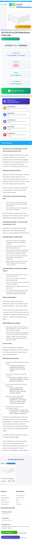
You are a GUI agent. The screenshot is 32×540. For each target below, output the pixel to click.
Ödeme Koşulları (5, 504)
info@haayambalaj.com (7, 520)
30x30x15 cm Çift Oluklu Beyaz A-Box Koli (12, 478)
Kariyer (17, 499)
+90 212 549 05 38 (6, 513)
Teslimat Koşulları (5, 502)
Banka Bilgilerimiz (5, 497)
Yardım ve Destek (20, 497)
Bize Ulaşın (18, 504)
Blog (17, 502)
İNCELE (4, 481)
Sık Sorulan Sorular (20, 495)
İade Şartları (3, 499)
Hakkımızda (3, 495)
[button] (29, 472)
